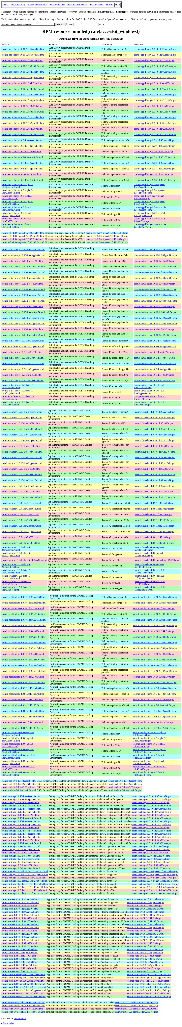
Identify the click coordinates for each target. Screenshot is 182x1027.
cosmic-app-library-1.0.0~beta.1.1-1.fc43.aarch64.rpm (150, 208)
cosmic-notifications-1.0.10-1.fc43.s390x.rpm (154, 654)
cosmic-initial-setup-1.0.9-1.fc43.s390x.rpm (154, 352)
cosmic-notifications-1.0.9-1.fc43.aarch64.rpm (154, 688)
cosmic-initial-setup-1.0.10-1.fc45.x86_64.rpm (155, 266)
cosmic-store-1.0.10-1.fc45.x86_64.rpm (145, 909)
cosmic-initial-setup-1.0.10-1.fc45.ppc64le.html (23, 255)
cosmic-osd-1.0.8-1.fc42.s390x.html (18, 787)
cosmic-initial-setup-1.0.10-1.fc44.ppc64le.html (23, 278)
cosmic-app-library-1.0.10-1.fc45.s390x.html (22, 60)
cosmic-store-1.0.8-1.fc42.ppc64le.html (20, 965)
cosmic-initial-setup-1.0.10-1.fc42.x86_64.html (23, 335)
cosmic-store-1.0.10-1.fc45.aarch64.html (20, 899)
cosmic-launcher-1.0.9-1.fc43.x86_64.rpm (154, 520)
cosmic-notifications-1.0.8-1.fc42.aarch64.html (23, 711)
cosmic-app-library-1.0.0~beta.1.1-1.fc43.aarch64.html (17, 208)
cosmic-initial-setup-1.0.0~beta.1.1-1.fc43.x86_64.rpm (150, 403)
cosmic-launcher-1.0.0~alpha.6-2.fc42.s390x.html (24, 560)
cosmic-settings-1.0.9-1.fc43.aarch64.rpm (151, 846)
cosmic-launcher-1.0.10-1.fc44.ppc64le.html (22, 440)
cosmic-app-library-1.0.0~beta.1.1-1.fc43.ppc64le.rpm (150, 214)
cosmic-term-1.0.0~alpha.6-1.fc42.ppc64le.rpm (136, 1005)
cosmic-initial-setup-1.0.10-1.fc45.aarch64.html (23, 249)
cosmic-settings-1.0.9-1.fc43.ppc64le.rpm (151, 849)
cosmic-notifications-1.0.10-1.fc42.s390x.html (23, 677)
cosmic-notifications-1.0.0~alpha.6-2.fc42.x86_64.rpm (149, 750)
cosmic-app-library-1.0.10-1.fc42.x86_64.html (23, 134)
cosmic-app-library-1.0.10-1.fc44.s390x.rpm (154, 83)
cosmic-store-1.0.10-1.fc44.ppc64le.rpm (145, 915)
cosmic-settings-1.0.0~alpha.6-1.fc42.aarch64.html (25, 871)
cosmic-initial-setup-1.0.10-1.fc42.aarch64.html (23, 318)
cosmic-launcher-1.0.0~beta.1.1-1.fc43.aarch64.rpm (150, 571)
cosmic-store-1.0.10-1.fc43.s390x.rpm (144, 930)
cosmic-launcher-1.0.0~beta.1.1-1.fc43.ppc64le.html (16, 577)
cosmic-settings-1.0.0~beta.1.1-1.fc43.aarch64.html (25, 884)
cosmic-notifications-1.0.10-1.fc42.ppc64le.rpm (155, 671)
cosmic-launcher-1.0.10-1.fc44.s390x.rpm (154, 446)
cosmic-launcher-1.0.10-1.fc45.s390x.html (21, 423)
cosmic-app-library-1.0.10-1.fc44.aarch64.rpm (155, 72)
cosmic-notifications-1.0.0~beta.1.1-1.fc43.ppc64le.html (18, 762)
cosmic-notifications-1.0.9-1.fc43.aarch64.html (23, 688)
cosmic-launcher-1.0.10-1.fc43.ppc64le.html (22, 463)
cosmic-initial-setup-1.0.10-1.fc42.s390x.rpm (154, 329)
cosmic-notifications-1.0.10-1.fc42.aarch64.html (24, 665)
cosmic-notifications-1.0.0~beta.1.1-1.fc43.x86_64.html (18, 773)
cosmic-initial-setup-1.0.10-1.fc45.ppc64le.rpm (155, 255)
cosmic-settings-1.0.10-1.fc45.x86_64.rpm (151, 805)
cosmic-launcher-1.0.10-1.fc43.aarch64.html (22, 457)
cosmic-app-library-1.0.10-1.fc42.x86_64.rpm (155, 134)
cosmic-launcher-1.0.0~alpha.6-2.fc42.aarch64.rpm (149, 548)
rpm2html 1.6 (20, 1018)
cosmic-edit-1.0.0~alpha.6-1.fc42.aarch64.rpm (107, 233)
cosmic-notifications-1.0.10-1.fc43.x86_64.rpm (155, 659)
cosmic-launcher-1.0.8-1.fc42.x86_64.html (21, 543)
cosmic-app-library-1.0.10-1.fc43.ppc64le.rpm (155, 100)
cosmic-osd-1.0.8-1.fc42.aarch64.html (19, 781)
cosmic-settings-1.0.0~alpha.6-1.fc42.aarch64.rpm (155, 871)
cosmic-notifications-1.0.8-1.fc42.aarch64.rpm (154, 711)
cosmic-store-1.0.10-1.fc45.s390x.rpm (144, 905)
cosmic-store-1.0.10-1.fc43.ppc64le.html (20, 927)
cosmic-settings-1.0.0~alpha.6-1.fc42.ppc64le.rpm (155, 874)
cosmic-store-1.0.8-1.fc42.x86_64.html (19, 971)
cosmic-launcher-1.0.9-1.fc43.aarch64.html (21, 503)
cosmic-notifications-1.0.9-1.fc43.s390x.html (22, 699)
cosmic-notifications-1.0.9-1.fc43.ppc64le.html (23, 694)
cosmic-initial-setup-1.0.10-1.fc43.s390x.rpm (154, 306)
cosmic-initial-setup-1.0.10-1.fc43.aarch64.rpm (155, 295)
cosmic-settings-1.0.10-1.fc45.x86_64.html (21, 805)
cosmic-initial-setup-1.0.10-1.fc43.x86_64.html (23, 312)
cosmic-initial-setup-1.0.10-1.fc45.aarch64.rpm (155, 249)
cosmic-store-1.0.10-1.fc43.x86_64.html (20, 934)
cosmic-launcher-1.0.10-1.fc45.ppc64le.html (22, 417)
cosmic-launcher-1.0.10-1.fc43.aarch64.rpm (155, 457)
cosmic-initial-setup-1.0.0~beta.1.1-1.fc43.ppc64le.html (18, 391)
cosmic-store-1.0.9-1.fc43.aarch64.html (20, 949)
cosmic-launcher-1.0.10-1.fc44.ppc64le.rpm (155, 440)
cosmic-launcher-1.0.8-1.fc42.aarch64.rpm (154, 526)
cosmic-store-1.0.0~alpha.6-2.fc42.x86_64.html (23, 984)
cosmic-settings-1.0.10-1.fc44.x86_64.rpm (151, 818)
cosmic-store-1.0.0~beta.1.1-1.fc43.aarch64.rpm (149, 987)
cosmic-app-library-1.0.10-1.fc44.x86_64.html (23, 89)
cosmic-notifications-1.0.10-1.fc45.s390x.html (23, 608)
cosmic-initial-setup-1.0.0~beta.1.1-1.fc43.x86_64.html (18, 403)
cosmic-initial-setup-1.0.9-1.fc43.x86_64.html (23, 358)
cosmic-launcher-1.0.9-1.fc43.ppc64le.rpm (154, 509)
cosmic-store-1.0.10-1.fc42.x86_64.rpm (145, 946)
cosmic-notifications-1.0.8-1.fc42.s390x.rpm (153, 722)
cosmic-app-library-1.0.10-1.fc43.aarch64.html (23, 94)
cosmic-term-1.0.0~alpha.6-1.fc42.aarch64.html (23, 1002)
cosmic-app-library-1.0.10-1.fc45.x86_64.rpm (155, 66)
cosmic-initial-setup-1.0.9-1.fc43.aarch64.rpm (155, 340)
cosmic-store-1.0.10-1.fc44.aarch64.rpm (145, 912)
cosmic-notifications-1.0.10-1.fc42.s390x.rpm (154, 677)
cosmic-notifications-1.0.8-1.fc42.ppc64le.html (23, 716)
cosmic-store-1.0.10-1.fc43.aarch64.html (20, 924)
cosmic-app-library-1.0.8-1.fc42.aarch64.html (22, 163)
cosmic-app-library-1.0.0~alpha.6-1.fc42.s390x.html (17, 197)
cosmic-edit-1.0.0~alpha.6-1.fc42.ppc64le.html (23, 236)
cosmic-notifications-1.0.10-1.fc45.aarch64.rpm (155, 597)
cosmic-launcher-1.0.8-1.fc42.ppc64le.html (21, 531)
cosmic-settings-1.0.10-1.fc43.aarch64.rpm (151, 821)
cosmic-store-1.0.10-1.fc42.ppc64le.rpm (145, 940)
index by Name (97, 4)
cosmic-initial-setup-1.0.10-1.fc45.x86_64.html (23, 266)
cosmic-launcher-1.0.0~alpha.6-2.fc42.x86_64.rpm (149, 565)
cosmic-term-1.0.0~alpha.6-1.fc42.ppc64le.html (23, 1005)
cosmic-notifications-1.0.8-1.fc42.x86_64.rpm (154, 728)
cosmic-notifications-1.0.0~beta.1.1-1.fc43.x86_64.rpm (150, 773)
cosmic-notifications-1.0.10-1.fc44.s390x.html (23, 631)
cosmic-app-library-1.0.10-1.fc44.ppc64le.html (23, 77)
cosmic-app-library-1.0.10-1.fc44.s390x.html (22, 83)
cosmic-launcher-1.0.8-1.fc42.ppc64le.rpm (154, 531)
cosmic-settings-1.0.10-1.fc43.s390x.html (20, 827)
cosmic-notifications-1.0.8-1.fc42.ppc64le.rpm (154, 716)
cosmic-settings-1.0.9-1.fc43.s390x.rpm (150, 852)
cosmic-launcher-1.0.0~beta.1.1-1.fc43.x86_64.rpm (150, 588)
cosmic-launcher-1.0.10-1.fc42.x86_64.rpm (155, 497)
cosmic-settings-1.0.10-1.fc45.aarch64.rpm (151, 796)
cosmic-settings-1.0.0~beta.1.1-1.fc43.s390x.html (24, 890)
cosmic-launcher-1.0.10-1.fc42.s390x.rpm (154, 491)
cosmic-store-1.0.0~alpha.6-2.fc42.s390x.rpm (148, 981)
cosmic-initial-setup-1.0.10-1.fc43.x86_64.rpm (155, 312)
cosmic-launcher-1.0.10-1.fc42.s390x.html (21, 491)
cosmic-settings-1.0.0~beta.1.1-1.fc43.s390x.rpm (154, 890)
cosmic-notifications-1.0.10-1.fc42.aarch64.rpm (155, 665)
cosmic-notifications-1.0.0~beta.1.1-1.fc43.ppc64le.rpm (150, 762)
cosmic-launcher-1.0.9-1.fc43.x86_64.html (21, 520)
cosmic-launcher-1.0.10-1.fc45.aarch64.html (22, 412)
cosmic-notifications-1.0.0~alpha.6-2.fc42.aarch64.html (18, 733)
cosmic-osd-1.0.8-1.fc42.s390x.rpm (123, 787)
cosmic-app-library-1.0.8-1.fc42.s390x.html (21, 174)
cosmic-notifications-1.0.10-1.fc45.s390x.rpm (154, 608)
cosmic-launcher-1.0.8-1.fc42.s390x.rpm (153, 537)
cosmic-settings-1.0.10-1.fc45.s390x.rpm (150, 802)
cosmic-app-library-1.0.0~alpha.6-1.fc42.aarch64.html (17, 185)
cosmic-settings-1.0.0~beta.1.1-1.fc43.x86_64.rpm (155, 893)
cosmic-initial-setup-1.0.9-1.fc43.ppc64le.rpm (155, 346)
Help (117, 4)
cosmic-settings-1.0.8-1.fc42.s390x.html (20, 865)
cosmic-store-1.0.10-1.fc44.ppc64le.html (20, 915)
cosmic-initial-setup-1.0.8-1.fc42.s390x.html (22, 375)
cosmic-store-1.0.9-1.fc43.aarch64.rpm (145, 949)
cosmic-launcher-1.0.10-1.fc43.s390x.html (21, 469)
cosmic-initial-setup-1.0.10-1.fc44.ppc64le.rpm (155, 278)
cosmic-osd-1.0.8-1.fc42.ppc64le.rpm (124, 784)
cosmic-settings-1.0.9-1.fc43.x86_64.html (21, 856)
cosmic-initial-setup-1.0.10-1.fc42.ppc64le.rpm (155, 323)
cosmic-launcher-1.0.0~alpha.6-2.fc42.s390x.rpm (157, 560)
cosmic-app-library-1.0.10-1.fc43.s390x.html (22, 106)
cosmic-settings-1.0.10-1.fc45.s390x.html (20, 802)
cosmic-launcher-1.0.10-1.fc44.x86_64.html (22, 452)
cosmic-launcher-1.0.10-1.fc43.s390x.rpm (154, 469)
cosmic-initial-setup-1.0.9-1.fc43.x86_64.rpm (154, 358)
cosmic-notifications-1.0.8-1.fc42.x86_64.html (23, 728)
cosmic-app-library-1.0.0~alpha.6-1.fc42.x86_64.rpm (149, 202)
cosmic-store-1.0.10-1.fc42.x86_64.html (20, 946)
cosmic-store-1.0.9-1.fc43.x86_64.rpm (144, 959)
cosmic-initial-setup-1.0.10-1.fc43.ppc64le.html (23, 301)
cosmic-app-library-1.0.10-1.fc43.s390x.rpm (154, 106)
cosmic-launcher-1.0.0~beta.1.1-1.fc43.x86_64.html (16, 588)
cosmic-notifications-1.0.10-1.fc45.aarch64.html (24, 597)
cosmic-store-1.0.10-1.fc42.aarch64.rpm (145, 937)
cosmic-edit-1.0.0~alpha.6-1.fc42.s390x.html (22, 239)
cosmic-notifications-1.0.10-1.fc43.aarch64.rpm (155, 642)
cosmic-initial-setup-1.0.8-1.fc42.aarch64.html (23, 363)
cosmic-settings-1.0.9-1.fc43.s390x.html (20, 852)
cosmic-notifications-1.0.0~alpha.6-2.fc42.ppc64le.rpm (149, 739)
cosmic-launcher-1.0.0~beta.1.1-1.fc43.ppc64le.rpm (150, 577)
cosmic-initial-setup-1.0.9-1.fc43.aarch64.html (23, 340)
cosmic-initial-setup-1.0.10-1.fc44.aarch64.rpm (155, 272)
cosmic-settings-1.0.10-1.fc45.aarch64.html (21, 796)
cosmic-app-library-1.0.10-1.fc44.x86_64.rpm (155, 89)
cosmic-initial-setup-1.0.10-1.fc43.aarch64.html (23, 295)
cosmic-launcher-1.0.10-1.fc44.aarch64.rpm (155, 434)
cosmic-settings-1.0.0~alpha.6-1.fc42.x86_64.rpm (155, 881)
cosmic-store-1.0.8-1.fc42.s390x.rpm (144, 968)
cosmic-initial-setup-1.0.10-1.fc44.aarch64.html (23, 272)
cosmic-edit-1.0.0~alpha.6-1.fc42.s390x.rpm (106, 239)
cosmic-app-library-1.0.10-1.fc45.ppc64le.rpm (155, 55)
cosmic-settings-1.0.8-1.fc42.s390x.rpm (150, 865)
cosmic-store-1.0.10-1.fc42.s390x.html (19, 943)
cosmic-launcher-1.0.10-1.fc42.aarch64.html (22, 480)
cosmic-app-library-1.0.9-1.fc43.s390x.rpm (153, 151)
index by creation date (77, 4)
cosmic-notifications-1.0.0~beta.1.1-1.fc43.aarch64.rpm (150, 756)
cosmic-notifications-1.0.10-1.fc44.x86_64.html (23, 637)
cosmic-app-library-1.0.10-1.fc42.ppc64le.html (23, 123)
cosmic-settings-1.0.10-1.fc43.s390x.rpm (150, 827)
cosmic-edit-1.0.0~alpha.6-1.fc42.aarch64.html (23, 233)
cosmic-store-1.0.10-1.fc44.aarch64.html (20, 912)
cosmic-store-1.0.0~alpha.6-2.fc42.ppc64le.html (23, 977)
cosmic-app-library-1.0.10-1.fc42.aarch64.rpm (155, 117)
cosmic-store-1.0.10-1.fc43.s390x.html (19, 930)
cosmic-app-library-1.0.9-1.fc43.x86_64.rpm (154, 157)
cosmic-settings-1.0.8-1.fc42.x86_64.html (21, 868)
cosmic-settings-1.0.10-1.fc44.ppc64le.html (21, 812)
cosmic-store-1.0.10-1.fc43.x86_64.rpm (145, 934)
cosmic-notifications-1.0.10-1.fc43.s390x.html (23, 654)
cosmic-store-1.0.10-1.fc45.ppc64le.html (20, 902)
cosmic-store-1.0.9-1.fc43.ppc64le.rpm (145, 952)
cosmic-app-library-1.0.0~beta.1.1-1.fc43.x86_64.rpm (150, 225)
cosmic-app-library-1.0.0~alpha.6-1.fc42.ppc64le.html (17, 191)
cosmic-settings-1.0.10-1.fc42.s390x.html (20, 840)
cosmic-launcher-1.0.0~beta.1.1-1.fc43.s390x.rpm (150, 582)
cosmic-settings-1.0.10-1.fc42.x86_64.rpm (151, 843)
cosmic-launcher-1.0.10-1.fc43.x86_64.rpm (155, 474)
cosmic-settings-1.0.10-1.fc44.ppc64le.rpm (151, 812)
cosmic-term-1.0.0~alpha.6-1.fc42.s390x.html (22, 1008)
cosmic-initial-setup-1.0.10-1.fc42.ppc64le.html (23, 323)
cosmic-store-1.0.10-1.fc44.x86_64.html (20, 921)
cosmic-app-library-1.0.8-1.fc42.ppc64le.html (22, 168)
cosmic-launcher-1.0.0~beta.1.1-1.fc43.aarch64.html (16, 571)
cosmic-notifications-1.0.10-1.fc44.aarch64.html (24, 620)
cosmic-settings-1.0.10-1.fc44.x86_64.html (21, 818)
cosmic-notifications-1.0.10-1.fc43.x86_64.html (23, 659)
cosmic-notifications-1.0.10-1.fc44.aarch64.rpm (155, 620)
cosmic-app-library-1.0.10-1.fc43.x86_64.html (23, 112)
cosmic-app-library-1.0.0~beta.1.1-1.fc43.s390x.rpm (150, 219)
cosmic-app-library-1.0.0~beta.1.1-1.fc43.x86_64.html (17, 225)
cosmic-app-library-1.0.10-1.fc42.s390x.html (22, 129)
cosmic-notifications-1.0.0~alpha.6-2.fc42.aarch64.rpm (149, 733)
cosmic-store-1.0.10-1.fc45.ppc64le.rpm (145, 902)
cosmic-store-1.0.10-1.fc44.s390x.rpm (144, 918)
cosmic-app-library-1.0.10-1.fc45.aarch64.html (23, 49)
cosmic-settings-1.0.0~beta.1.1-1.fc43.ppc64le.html (25, 887)
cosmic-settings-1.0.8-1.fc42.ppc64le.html (21, 862)
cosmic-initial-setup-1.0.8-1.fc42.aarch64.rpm (155, 363)
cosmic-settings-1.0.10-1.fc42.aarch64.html (21, 834)
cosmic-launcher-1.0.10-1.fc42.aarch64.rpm (155, 480)
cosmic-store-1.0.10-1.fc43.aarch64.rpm (145, 924)
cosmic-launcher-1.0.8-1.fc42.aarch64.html (21, 526)
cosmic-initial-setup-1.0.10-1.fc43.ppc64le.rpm (155, 301)
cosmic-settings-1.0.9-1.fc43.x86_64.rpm (151, 856)
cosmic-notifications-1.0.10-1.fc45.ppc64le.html (24, 603)
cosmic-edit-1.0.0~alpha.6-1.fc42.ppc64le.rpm (107, 236)
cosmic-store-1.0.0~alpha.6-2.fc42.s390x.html (23, 981)
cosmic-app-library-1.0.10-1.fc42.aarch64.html (23, 117)
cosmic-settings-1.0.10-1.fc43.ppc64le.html (21, 824)
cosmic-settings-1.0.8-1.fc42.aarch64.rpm (151, 859)
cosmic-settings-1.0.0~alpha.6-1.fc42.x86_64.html (24, 881)
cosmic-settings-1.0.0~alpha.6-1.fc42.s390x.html (24, 877)
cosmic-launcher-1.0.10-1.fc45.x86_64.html (22, 429)
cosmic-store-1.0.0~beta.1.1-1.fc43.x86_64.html (24, 996)
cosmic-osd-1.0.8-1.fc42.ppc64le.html (19, 784)
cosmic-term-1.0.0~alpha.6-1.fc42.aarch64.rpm (136, 1002)
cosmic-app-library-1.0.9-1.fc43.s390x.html (21, 151)
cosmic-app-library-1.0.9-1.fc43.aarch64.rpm (154, 140)
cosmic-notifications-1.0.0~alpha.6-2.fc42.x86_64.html (18, 750)
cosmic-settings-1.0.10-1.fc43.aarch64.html (21, 821)
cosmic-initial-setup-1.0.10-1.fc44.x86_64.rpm (155, 289)
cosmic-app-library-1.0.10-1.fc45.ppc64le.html (23, 55)
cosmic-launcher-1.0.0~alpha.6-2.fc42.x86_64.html (16, 565)
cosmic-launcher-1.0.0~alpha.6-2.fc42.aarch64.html (16, 548)
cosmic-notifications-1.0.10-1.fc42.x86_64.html (23, 682)
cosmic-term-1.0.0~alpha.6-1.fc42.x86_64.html (23, 1012)
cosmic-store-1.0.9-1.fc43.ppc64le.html (20, 952)
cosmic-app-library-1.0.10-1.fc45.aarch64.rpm (155, 49)
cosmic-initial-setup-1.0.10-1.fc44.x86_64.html (23, 289)
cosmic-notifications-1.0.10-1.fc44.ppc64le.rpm (155, 625)
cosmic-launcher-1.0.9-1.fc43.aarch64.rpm (154, 503)
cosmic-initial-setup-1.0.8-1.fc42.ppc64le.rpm (155, 369)
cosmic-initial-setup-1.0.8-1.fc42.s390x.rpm (154, 375)
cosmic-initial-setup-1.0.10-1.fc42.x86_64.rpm (155, 335)
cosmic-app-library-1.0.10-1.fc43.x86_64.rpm (155, 112)
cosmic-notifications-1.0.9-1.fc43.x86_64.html (23, 705)
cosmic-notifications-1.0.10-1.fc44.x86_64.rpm (155, 637)
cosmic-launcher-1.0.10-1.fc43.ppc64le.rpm (155, 463)
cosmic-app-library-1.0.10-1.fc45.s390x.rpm (154, 60)
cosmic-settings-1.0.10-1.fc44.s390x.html (20, 815)
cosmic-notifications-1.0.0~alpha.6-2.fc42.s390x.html (18, 745)
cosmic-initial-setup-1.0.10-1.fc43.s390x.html (22, 306)
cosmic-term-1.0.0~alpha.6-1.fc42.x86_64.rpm (136, 1012)
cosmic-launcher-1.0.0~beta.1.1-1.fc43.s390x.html (16, 582)
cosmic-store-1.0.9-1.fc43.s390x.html (19, 956)
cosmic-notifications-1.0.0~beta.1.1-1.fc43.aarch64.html (18, 756)
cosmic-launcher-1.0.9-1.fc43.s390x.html (20, 514)
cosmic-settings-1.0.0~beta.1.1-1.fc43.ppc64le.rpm (155, 887)
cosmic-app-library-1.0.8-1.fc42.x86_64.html (22, 180)
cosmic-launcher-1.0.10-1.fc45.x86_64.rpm (155, 429)
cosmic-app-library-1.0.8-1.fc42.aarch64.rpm (154, 163)
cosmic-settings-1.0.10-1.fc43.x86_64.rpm (151, 830)
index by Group (18, 4)
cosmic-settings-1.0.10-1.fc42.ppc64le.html (21, 837)
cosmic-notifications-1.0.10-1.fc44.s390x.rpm (154, 631)
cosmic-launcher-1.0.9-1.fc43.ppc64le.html (21, 509)
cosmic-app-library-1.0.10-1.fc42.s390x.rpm (154, 129)
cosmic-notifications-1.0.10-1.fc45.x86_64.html (23, 614)
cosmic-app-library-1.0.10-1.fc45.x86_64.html (23, 66)
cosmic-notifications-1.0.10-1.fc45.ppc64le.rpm (155, 603)
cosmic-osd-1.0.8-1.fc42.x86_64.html (19, 790)
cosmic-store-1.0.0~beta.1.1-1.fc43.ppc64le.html (24, 990)
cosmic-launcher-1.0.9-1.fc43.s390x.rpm (153, 514)
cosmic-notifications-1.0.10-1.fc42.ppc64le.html (24, 671)
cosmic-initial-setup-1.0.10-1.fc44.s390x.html (22, 284)
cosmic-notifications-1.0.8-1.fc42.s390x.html (22, 722)
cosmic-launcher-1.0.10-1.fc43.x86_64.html (22, 474)
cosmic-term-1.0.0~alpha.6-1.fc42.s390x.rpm (135, 1008)
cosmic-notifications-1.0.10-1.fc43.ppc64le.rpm (155, 648)
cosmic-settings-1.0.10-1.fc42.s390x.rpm (150, 840)
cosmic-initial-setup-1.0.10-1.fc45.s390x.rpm (154, 261)
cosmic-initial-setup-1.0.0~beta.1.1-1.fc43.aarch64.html (18, 386)
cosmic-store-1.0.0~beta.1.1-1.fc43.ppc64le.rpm (149, 990)
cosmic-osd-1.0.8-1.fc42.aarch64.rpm (124, 781)
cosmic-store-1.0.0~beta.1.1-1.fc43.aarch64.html (24, 987)
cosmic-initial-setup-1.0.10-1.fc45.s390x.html (22, 261)
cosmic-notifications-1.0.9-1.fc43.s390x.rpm (153, 699)
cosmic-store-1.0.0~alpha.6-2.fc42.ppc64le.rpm (149, 977)
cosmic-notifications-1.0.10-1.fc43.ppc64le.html (24, 648)
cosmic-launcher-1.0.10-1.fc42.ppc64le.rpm (155, 486)
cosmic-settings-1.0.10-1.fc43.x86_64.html (21, 830)
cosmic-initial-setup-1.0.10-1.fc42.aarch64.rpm (155, 318)
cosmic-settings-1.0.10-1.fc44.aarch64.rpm (151, 809)
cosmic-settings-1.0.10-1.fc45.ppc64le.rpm (151, 799)
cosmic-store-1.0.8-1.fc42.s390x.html (19, 968)
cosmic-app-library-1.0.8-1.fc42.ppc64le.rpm (154, 168)
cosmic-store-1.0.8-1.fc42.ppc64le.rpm (145, 965)
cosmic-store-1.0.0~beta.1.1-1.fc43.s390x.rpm (148, 993)
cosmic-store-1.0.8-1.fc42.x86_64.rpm (144, 971)
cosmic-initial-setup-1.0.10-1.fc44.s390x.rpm (154, 284)
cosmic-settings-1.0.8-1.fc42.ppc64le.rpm (151, 862)
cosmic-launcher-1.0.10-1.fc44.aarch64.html (22, 434)
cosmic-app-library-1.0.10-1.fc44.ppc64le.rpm (155, 77)
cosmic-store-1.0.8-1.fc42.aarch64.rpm (145, 962)
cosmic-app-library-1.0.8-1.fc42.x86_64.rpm (154, 180)
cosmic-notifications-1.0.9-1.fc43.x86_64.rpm (154, 705)
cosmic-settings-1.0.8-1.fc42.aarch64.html (21, 859)
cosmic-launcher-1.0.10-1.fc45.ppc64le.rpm (155, 417)
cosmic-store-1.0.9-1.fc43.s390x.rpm (144, 956)
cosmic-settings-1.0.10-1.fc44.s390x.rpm (150, 815)
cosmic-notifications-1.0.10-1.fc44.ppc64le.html (24, 625)
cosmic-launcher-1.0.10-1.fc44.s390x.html (21, 446)
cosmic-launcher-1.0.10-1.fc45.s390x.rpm (154, 423)
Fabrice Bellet (7, 1023)
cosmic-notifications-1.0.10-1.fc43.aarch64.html (24, 642)
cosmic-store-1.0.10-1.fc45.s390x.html (19, 905)
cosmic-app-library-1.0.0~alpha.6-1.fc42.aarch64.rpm (149, 185)
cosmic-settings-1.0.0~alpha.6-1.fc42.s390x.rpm (154, 877)
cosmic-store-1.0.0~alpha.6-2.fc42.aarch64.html (23, 974)
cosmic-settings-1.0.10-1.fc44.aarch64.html (21, 809)
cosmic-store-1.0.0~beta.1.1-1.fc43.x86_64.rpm (149, 996)
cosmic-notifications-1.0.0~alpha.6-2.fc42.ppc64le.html (18, 739)
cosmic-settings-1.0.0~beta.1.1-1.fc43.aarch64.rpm (155, 884)
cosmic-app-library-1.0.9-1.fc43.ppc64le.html (22, 146)
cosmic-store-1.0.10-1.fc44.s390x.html (19, 918)
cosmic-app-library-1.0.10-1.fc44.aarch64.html (23, 72)
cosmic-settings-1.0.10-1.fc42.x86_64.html (21, 843)
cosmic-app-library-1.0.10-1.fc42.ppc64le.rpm (155, 123)
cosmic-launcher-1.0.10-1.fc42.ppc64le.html (22, 486)
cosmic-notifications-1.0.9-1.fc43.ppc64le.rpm (154, 694)
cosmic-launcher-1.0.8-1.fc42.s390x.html (20, 537)
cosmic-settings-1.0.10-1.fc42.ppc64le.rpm (151, 837)
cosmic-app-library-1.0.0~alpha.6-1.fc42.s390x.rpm (149, 197)
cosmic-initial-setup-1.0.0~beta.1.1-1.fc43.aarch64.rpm (150, 386)
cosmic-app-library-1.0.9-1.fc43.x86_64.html (22, 157)
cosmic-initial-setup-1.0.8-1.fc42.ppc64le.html (23, 369)
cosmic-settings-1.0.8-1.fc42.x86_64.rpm (151, 868)
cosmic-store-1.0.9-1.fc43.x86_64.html (19, 959)
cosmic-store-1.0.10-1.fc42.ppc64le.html (20, 940)
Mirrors (109, 4)
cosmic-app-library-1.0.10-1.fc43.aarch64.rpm (155, 94)
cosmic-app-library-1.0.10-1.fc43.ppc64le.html (23, 100)
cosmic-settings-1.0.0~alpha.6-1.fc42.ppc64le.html (25, 874)
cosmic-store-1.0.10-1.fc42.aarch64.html (20, 937)
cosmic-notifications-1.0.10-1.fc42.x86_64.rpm (155, 682)
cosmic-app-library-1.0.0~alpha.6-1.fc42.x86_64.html (17, 202)
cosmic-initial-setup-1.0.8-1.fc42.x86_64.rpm (154, 380)
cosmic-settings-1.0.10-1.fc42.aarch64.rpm (151, 834)
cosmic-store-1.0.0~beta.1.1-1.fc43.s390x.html (23, 993)
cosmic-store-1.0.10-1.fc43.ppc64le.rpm (145, 927)
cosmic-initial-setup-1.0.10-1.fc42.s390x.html (22, 329)
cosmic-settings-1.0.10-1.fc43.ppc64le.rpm (151, 824)
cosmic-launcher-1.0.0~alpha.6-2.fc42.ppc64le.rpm (149, 554)
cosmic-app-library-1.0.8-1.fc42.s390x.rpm (153, 174)
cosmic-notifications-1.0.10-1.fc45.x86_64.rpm (155, 614)
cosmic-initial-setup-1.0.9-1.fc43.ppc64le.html (23, 346)
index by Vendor (57, 4)
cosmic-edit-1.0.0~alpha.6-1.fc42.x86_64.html (23, 242)
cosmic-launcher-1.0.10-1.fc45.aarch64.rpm (155, 412)
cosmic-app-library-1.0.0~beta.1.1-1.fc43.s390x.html (17, 219)
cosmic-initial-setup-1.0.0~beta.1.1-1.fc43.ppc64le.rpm (150, 391)
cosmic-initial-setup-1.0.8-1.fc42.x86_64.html (23, 380)
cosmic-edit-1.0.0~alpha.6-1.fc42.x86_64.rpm (107, 242)
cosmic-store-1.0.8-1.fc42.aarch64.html (20, 962)
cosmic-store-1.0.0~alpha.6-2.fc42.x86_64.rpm (148, 984)
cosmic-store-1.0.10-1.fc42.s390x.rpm (144, 943)
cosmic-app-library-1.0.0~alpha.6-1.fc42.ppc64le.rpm (149, 191)
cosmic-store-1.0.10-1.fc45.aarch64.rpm (145, 899)
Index (6, 4)
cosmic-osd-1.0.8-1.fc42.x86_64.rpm (124, 790)
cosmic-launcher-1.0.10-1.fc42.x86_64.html (22, 497)
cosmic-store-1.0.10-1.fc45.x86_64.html (20, 909)
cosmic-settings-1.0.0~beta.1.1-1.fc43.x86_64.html (25, 893)
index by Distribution (37, 4)
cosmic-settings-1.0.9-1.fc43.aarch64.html (21, 846)
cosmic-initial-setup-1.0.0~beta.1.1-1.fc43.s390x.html (18, 397)
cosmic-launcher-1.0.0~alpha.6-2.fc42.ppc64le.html (16, 554)
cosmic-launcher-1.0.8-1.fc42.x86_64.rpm (154, 543)
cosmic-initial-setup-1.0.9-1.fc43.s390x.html (22, 352)
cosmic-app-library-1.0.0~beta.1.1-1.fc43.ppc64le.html (17, 214)
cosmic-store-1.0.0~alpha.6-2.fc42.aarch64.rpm (149, 974)
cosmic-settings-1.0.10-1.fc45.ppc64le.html (21, 799)
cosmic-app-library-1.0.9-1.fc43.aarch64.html (22, 140)
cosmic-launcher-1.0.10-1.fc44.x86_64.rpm (155, 452)
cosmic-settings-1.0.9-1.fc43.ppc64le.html (21, 849)
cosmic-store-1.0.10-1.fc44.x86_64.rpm (145, 921)
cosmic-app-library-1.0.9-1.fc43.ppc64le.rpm (154, 146)
